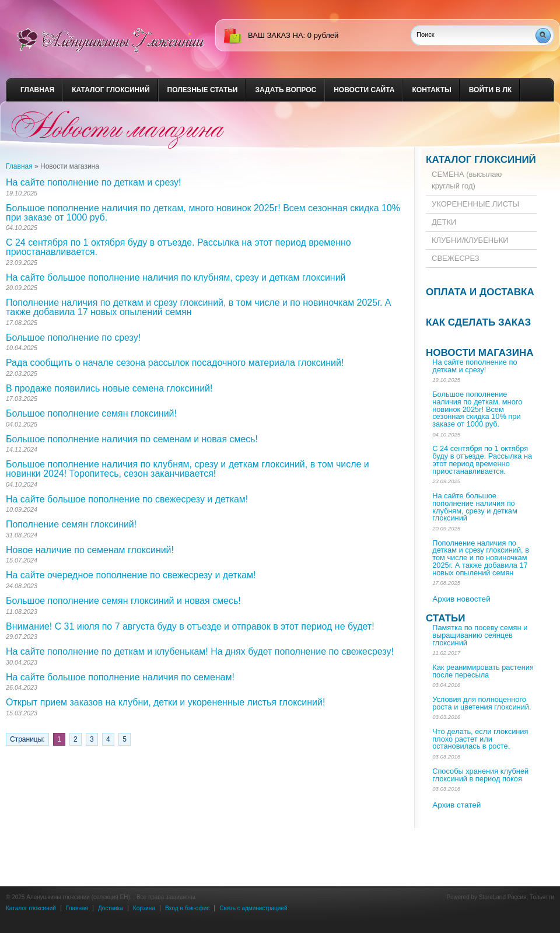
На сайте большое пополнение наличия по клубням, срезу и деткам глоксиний (175, 277)
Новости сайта (364, 90)
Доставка (110, 908)
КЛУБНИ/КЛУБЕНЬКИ (470, 240)
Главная (37, 90)
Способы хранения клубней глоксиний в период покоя (480, 775)
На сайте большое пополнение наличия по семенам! (120, 677)
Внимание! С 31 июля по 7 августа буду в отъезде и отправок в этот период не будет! (190, 626)
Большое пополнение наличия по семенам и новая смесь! (132, 439)
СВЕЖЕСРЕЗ (456, 258)
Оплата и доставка (480, 292)
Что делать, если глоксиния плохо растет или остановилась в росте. (480, 739)
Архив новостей (461, 599)
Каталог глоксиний (110, 90)
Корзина (144, 908)
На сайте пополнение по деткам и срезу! (93, 182)
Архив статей (456, 805)
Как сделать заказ (478, 322)
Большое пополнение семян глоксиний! (91, 413)
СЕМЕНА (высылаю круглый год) (467, 180)
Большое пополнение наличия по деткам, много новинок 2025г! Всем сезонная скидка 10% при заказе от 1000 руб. (203, 212)
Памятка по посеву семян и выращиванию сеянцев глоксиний (479, 635)
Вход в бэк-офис (187, 908)
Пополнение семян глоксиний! (71, 524)
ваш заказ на (275, 35)
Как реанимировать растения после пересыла (483, 671)
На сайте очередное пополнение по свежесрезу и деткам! (131, 575)
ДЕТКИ (444, 222)
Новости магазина (479, 352)
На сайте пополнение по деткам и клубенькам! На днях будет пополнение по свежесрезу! (200, 651)
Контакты (431, 90)
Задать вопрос (285, 90)
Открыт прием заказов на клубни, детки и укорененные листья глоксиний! (165, 702)
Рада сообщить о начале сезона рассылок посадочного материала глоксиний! (175, 363)
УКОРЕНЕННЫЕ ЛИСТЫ (475, 204)
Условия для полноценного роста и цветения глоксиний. (481, 703)
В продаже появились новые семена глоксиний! (109, 388)
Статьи (445, 618)
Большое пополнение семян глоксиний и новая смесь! (123, 601)
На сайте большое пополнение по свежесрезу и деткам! (127, 499)
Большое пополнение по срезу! (73, 338)
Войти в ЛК (490, 90)
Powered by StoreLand (476, 897)
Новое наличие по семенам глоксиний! (90, 550)
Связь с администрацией (253, 908)
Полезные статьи (202, 90)
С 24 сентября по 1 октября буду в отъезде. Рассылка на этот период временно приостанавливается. (178, 247)
